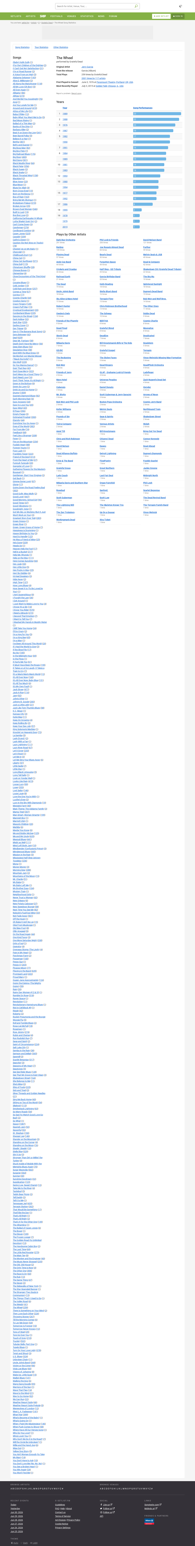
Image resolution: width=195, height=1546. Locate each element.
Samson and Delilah (22, 1053)
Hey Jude (17, 564)
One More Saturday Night (25, 940)
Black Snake (18, 172)
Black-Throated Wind (23, 175)
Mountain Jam (20, 873)
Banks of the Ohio (21, 126)
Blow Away (18, 181)
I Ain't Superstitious (22, 594)
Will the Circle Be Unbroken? (26, 1442)
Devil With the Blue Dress (24, 353)
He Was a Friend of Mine (24, 539)
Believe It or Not (20, 139)
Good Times (18, 503)
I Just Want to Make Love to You (28, 604)
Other (60, 47)
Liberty (16, 763)
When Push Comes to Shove (26, 1427)
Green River (18, 524)
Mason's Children (21, 824)
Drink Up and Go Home (23, 389)
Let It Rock (18, 754)
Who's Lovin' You (20, 1436)
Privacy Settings (62, 1527)
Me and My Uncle (21, 836)
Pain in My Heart (20, 952)
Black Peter (18, 166)
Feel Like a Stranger (22, 435)
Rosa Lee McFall (20, 1026)
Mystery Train (19, 891)
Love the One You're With (24, 796)
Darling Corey (19, 325)
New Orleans (19, 900)
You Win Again (19, 1469)
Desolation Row (20, 350)
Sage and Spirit (20, 1041)
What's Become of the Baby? (26, 1417)
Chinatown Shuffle (21, 267)
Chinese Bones (20, 270)
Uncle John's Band (21, 1362)
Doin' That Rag (19, 368)
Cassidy (16, 236)
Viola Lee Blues (20, 1368)
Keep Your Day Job (22, 726)
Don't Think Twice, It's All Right (27, 380)
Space (16, 1124)
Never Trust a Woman (23, 897)
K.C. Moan (18, 711)
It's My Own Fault (21, 686)
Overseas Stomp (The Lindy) (26, 949)
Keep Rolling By (20, 723)
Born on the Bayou (21, 194)
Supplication (19, 1182)
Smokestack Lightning (23, 1108)
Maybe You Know (21, 830)
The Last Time (19, 1249)
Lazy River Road (20, 747)
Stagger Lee (18, 1136)
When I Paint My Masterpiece (26, 1424)
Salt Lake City (19, 1047)
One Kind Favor (20, 937)
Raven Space (19, 998)
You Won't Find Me (21, 1472)
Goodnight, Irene (21, 509)
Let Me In (17, 757)
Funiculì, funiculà (21, 463)
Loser (15, 787)
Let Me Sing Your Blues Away (26, 760)
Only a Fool (18, 943)
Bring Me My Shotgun (23, 200)
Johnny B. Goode (21, 701)
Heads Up (17, 545)
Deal (15, 337)
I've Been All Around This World (27, 643)
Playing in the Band (22, 971)
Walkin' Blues (19, 1378)
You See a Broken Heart (24, 1466)
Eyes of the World (21, 426)
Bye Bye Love (19, 215)
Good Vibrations (20, 506)
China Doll (17, 264)
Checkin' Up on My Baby (24, 249)
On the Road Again (22, 934)
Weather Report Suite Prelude (26, 1405)
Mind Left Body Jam (22, 845)
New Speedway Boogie (23, 906)
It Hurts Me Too (20, 662)
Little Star (17, 769)
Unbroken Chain (20, 1359)
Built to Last (18, 212)
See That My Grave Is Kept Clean (28, 1075)
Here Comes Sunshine (23, 561)
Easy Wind (18, 408)
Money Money (19, 867)
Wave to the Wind (21, 1393)
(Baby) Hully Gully (21, 62)
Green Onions (19, 521)
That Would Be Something (25, 1209)
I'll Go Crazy (18, 631)
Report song (76, 93)
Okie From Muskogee (23, 925)
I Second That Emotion (23, 616)
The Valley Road (20, 1301)
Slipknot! (17, 1105)
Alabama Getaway (21, 77)
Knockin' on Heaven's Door (25, 732)
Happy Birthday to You (23, 533)
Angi (15, 102)
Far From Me (19, 429)
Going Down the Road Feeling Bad (29, 487)
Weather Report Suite (23, 1402)
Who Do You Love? (21, 1433)
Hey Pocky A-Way (21, 570)
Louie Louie (18, 793)
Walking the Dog (20, 1381)
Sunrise (16, 1176)
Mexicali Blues (19, 839)
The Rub (17, 1277)
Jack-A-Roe (18, 692)
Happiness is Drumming (24, 530)
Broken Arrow (19, 206)
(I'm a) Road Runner (22, 71)
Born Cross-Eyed (21, 191)
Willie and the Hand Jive (24, 1445)
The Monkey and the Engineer (27, 1258)
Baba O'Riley (19, 114)
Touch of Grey (19, 1338)
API (101, 1516)
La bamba (17, 735)
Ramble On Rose (20, 995)
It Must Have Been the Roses (26, 665)
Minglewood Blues (21, 851)
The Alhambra (19, 1225)
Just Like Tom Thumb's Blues (26, 708)
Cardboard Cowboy (22, 230)
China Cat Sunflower (22, 261)
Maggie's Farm (20, 806)
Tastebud (17, 1191)
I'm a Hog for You (21, 634)
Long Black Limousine (23, 772)
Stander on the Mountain (24, 1139)
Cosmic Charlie (20, 298)
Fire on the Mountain (22, 441)
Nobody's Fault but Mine (24, 913)
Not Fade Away (20, 916)
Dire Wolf (17, 362)
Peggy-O (17, 965)
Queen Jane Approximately (25, 980)
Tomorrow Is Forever (22, 1326)
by (94, 78)
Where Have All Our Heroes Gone (28, 1430)
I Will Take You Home (22, 628)
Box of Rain (18, 197)
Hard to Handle (20, 536)
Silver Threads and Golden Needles (29, 1093)
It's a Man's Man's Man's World (26, 674)
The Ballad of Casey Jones (25, 1228)
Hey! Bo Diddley (20, 573)
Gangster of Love (21, 466)
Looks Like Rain (20, 781)
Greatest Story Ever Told (24, 518)
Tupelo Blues (19, 1347)
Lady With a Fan (20, 741)
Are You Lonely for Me (23, 105)
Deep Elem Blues (20, 347)
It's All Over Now (20, 677)
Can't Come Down (21, 224)
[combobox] (97, 6)
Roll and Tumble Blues (23, 1023)
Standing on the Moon (23, 1145)
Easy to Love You (21, 405)
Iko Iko (16, 653)
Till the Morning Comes (23, 1320)
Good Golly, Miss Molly (23, 493)
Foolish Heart (19, 444)
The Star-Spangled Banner (25, 1289)
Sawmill (16, 1056)
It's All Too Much (20, 683)
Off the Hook (19, 919)
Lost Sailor (18, 790)
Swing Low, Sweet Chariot (25, 1185)
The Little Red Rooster (23, 1252)
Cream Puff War (20, 307)
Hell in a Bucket (20, 552)
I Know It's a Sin (20, 607)
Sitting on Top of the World (25, 1102)
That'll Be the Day (21, 1212)
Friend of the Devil (21, 457)
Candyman (18, 227)
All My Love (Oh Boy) (22, 87)
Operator (17, 946)
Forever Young (20, 448)
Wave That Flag (20, 1390)
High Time (17, 582)
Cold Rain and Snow (22, 288)
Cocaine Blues (19, 282)
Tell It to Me (18, 1200)
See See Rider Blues (22, 1072)
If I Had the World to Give (24, 646)
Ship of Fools (19, 1087)
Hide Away (18, 579)
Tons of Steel (19, 1332)
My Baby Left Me (21, 885)
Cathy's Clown (19, 239)
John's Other (19, 698)
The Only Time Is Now (23, 1268)
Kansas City (18, 714)
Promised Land (20, 974)
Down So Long (20, 386)
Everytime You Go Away (24, 423)
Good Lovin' (18, 496)
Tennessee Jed (20, 1203)
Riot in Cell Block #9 (22, 1007)
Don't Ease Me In (20, 371)
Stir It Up (17, 1154)
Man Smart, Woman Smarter (26, 815)
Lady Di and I (19, 738)
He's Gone (17, 542)
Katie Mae (17, 717)
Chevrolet (17, 252)
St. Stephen (18, 1133)
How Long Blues (20, 585)
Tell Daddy (17, 1197)
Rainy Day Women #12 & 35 (26, 992)
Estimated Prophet (22, 417)
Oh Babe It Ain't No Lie (23, 922)
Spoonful (17, 1130)
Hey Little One (19, 567)
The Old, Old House (22, 1264)
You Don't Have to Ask (23, 1460)
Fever (15, 438)
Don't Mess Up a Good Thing (26, 374)
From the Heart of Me (23, 460)
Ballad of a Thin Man (22, 123)
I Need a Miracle (20, 613)
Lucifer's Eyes (19, 799)
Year (65, 108)
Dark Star (17, 322)
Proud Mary (18, 977)
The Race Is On (20, 1274)
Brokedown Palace (22, 203)
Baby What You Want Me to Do (27, 117)
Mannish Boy (19, 818)
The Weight (18, 1304)
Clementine (18, 273)
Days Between (19, 334)
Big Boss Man (19, 148)
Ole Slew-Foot (19, 928)
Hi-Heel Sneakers (21, 576)
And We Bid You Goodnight (25, 99)
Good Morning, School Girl (25, 500)
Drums (16, 392)
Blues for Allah (19, 187)
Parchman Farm (20, 955)
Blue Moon (18, 184)
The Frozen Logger (22, 1237)
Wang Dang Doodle (22, 1384)
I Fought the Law (21, 597)
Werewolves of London (23, 1408)
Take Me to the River (22, 1188)
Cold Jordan (18, 285)
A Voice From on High (23, 74)
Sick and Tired (19, 1090)
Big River (17, 157)
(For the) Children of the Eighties (28, 65)
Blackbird (17, 178)
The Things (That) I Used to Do (27, 1298)
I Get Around (19, 601)
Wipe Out (17, 1448)
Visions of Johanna (22, 1372)
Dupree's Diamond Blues (24, 396)
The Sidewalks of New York (25, 1286)
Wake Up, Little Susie (22, 1375)
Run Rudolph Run (21, 1038)
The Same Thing (20, 1280)
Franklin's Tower (20, 454)
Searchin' (17, 1063)
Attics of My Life (20, 111)
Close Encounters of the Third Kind (29, 276)
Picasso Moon (19, 968)
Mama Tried (18, 812)
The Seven (17, 1283)
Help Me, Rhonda (21, 555)
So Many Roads (20, 1111)
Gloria (15, 484)
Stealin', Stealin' (20, 1148)
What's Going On (20, 1420)
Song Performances (142, 108)
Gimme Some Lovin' (22, 481)
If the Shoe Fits (20, 649)
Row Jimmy (18, 1032)
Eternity (16, 420)
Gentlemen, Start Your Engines (27, 475)
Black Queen (19, 169)
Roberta (16, 1014)
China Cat (17, 258)
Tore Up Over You (21, 1335)
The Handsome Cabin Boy (25, 1246)
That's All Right (20, 1215)
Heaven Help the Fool (23, 549)
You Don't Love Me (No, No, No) (27, 1463)
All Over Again (19, 90)
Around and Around (22, 108)
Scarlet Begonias (21, 1059)
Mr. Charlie (18, 879)
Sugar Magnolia (20, 1170)
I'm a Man (17, 640)
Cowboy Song (19, 301)
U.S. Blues (17, 1356)
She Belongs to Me (21, 1081)
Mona (15, 864)
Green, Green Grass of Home (26, 527)
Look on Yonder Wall (22, 778)
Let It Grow (18, 750)
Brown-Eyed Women (22, 209)
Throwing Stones (21, 1316)
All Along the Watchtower (25, 83)
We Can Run (18, 1399)
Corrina (16, 295)
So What (17, 1121)
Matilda (16, 827)
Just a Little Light (21, 705)
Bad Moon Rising (21, 120)
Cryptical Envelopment (23, 310)
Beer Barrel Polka (21, 135)
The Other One (19, 1271)
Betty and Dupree (21, 145)
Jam (15, 695)
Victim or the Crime (22, 1365)
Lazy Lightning (20, 744)
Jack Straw (18, 689)
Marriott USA (19, 821)
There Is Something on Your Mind (28, 1310)
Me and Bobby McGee (23, 833)
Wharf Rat (17, 1414)
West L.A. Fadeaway (22, 1411)
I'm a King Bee (19, 637)
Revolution (18, 1001)
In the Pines (18, 659)
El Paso (16, 411)
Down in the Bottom (22, 383)
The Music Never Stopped (25, 1261)
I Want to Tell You (21, 619)
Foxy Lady (18, 451)
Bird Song (17, 160)
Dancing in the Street (22, 316)
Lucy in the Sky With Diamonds (27, 802)
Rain (15, 989)
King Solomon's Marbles (24, 729)
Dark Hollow (18, 319)
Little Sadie (18, 766)
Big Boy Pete (19, 151)
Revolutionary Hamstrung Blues (28, 1004)
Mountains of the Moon (24, 876)
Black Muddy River (21, 163)
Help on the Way (20, 558)
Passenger (18, 958)
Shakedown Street (21, 1078)
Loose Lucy (18, 784)
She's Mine (18, 1084)
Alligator (17, 93)
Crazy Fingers (19, 304)
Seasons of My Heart (23, 1066)
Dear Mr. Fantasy (21, 340)
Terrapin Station (20, 1206)
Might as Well (19, 842)
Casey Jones (19, 233)
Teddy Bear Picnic (21, 1194)
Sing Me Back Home (22, 1099)
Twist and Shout (20, 1353)
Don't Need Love (20, 377)
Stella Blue (18, 1151)
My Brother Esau (21, 888)
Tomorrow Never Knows (24, 1329)
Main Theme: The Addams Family (28, 809)
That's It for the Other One (25, 1222)
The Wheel (17, 1307)
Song (22, 47)
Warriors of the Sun (22, 1387)
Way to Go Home (21, 1396)
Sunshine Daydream (22, 1179)
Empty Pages (19, 414)
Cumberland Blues (21, 313)
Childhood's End (20, 255)
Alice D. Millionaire (21, 80)
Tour (41, 47)
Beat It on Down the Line (24, 132)
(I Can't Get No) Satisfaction (26, 68)
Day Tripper (18, 328)
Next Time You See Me (23, 910)
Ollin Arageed (19, 931)
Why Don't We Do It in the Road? (28, 1439)
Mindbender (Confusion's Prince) (28, 848)
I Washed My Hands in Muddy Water (30, 622)
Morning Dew (19, 870)
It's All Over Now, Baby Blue (25, 680)
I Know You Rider (21, 610)
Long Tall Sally (19, 775)
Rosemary (17, 1029)
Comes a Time (19, 292)
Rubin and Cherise (21, 1035)
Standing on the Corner (24, 1142)
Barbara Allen (19, 129)
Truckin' (16, 1341)
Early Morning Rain (22, 399)
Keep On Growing (21, 720)
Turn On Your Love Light (24, 1350)
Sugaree (17, 1173)
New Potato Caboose (23, 903)
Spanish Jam (19, 1127)
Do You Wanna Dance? (23, 365)
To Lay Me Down (20, 1323)
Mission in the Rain (22, 854)
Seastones (18, 1069)
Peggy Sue (18, 962)
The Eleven (18, 1234)
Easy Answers (19, 402)
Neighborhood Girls (22, 894)
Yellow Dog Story (21, 1451)
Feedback (17, 432)
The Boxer (17, 1231)
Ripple (16, 1011)
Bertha (16, 142)
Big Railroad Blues (21, 154)
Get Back (17, 478)
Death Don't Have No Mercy (25, 344)
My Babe (17, 882)
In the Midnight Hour (22, 656)
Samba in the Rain (21, 1050)
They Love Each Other (23, 1313)
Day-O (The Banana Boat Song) (27, 331)
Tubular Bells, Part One (23, 1344)
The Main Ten (19, 1255)
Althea (16, 96)
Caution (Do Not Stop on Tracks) (28, 243)
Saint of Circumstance (23, 1044)
